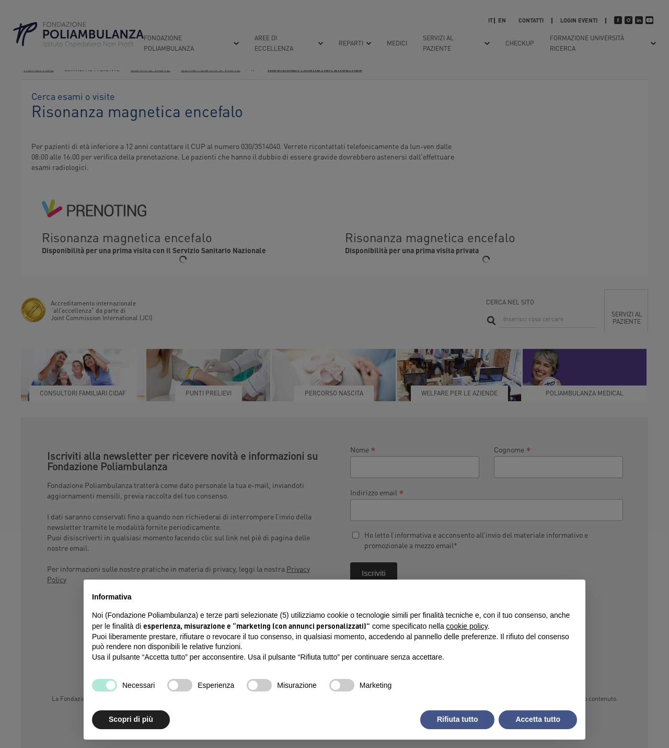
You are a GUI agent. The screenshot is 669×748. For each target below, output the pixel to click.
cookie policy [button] (467, 626)
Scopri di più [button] (131, 719)
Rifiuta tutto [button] (457, 719)
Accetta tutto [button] (537, 719)
